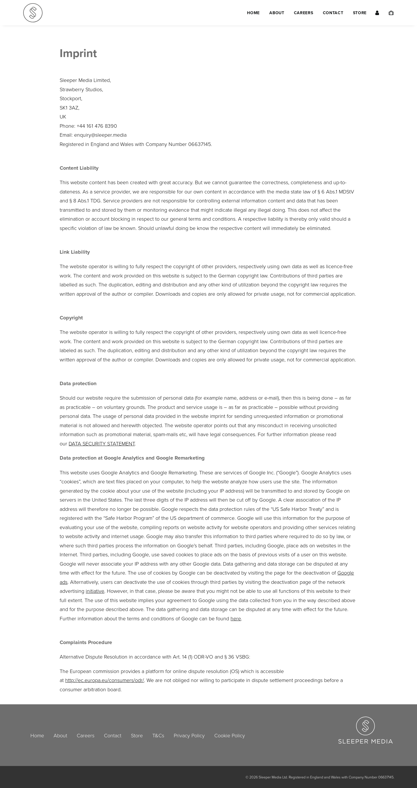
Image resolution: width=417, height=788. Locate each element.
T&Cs (158, 735)
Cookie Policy (229, 735)
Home (253, 13)
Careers (303, 13)
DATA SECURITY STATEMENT (102, 443)
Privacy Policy (189, 735)
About (276, 13)
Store (360, 13)
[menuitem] (253, 12)
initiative (95, 590)
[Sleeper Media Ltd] (33, 13)
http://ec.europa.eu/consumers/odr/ (104, 680)
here (236, 618)
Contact (333, 13)
